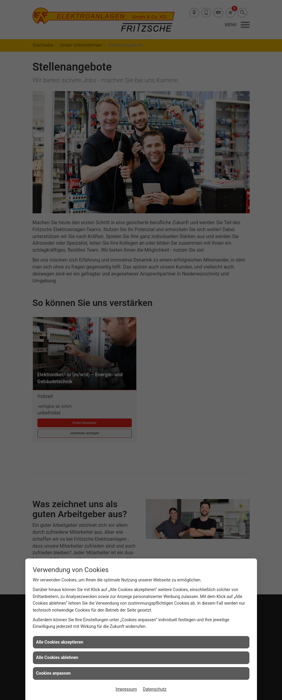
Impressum (126, 689)
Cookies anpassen (53, 673)
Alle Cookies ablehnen (57, 657)
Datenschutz (154, 689)
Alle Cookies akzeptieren (59, 642)
